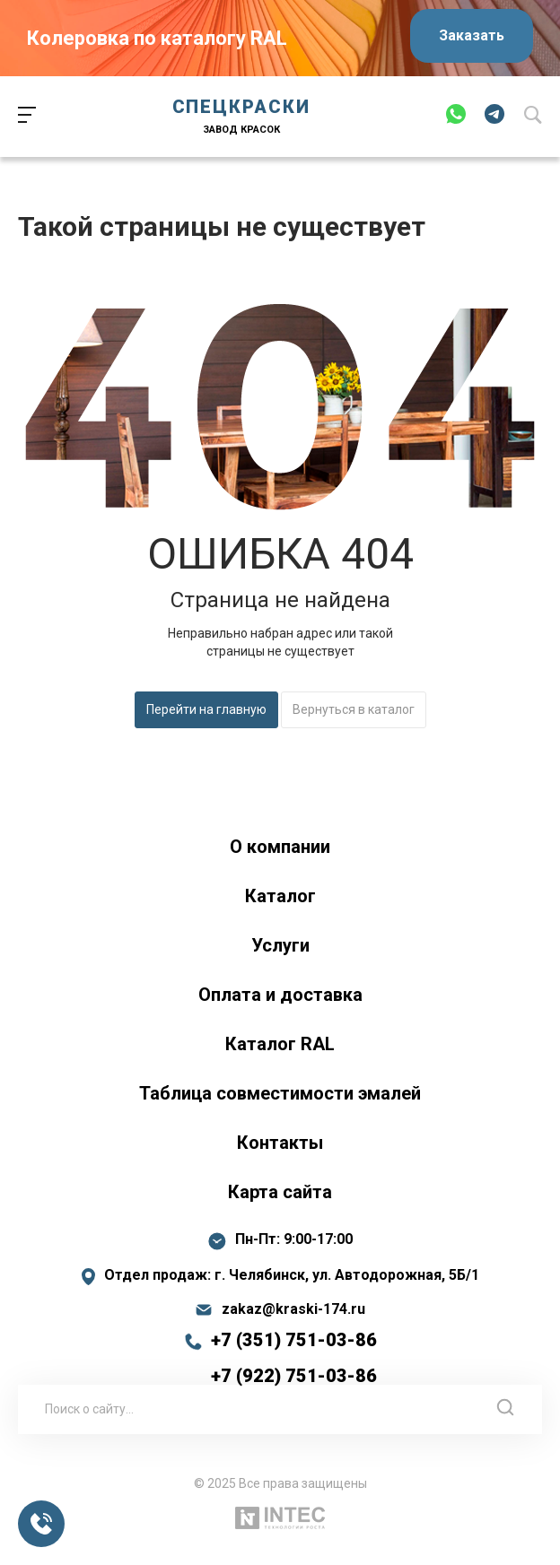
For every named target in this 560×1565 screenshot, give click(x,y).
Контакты (280, 1142)
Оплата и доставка (280, 994)
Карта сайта (280, 1192)
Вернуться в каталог (354, 709)
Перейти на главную (206, 709)
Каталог (280, 896)
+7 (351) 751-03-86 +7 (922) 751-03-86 (294, 1358)
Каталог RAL (280, 1044)
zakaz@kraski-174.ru (293, 1309)
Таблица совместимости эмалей (280, 1093)
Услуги (280, 945)
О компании (280, 846)
